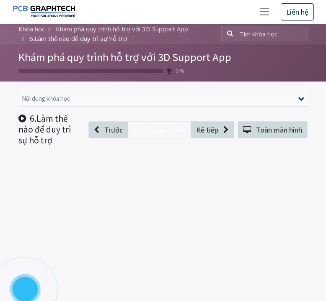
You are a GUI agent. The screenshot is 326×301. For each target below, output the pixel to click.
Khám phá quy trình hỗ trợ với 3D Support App (124, 57)
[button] (108, 129)
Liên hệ (297, 12)
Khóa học (31, 29)
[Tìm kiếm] (228, 33)
